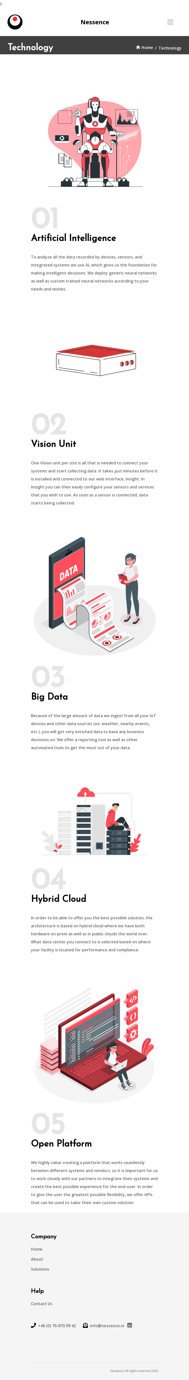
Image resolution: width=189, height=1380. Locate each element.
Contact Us (41, 1303)
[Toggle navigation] (170, 22)
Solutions (40, 1269)
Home (144, 47)
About (37, 1259)
